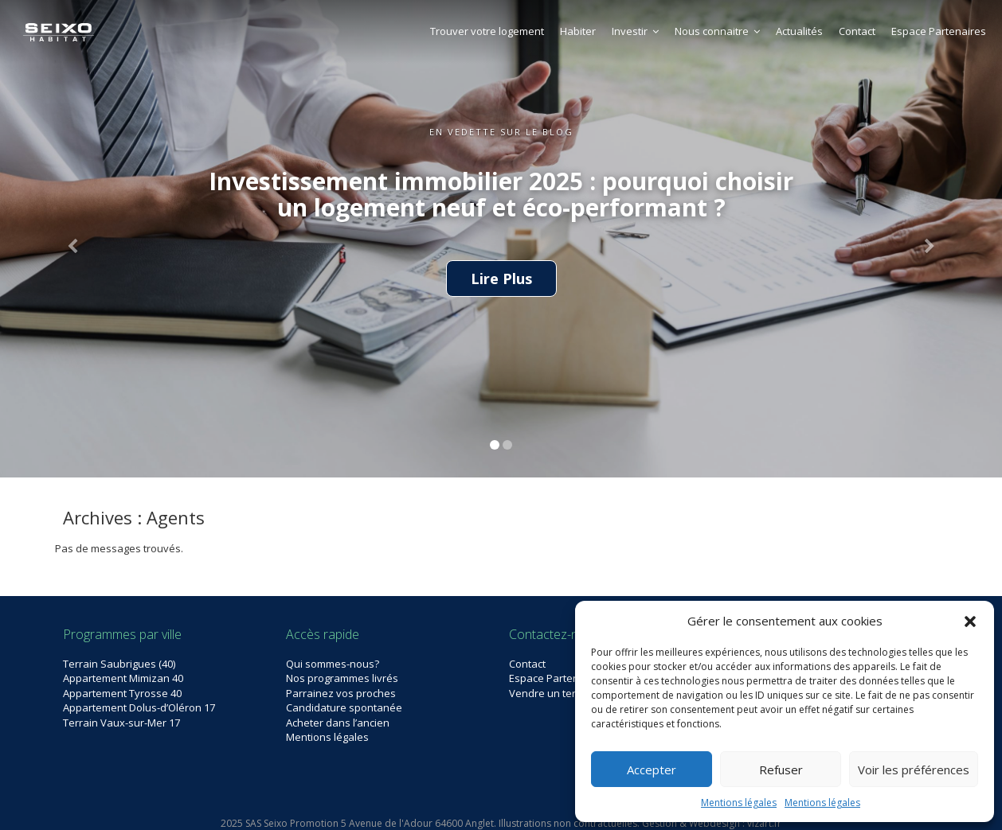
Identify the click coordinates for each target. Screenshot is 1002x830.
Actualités (799, 31)
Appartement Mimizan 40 (123, 678)
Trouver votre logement (487, 31)
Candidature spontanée (344, 707)
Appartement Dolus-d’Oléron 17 (139, 707)
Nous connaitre (717, 31)
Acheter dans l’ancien (337, 722)
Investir (635, 31)
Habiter (578, 31)
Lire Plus (501, 278)
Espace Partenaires (938, 31)
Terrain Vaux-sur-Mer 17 (121, 722)
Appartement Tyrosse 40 (122, 693)
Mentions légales (739, 802)
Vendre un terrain (552, 693)
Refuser (781, 769)
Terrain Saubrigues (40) (119, 664)
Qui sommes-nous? (332, 664)
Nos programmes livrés (342, 678)
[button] (970, 621)
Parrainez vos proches (341, 693)
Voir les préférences (913, 769)
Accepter (651, 769)
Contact (857, 31)
